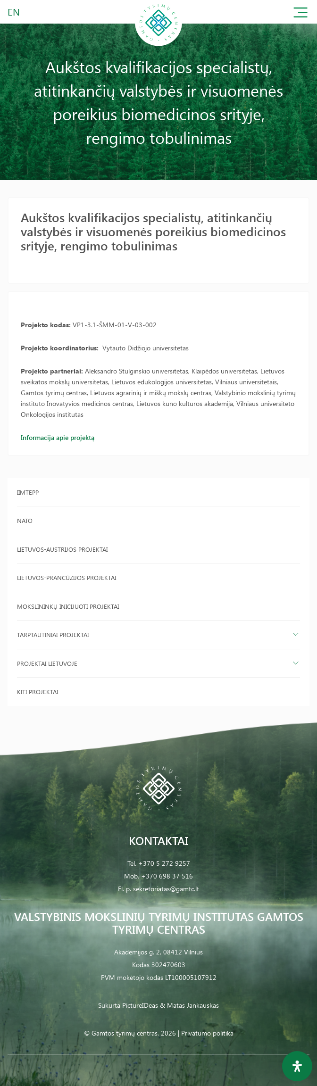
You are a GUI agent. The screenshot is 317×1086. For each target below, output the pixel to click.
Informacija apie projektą (57, 437)
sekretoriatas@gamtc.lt (166, 888)
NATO (25, 520)
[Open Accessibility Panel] (297, 1066)
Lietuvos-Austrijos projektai (62, 549)
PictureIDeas (140, 1005)
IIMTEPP (28, 492)
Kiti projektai (37, 692)
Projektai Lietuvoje (47, 663)
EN (14, 11)
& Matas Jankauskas (189, 1005)
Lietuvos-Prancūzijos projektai (66, 577)
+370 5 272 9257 (164, 863)
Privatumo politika (207, 1032)
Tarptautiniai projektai (53, 634)
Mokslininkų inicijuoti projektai (68, 606)
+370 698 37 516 (167, 875)
